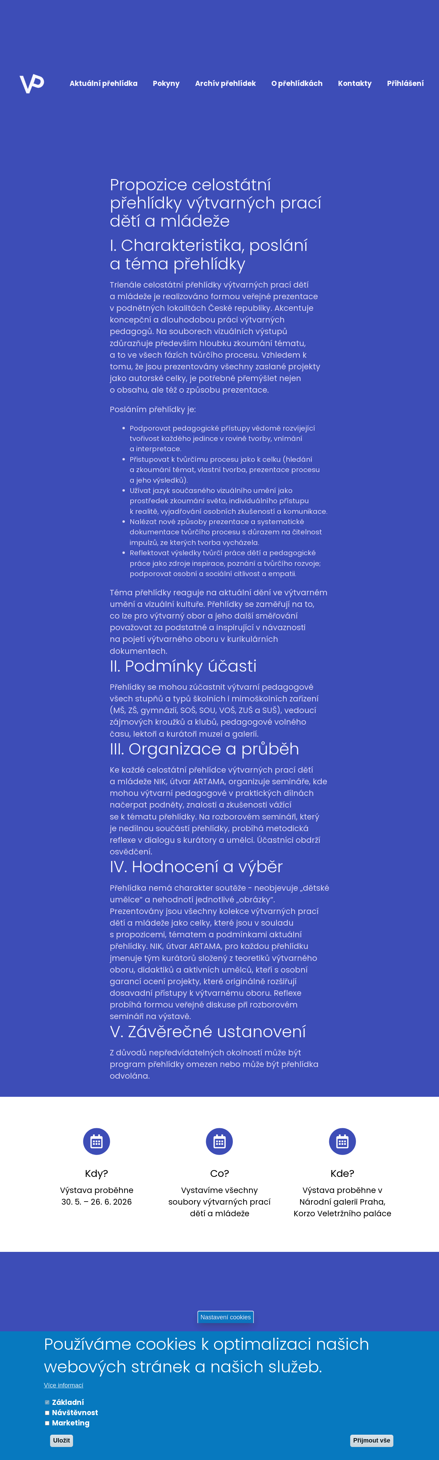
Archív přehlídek (225, 83)
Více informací (63, 1385)
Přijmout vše (371, 1440)
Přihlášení (405, 83)
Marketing (71, 1423)
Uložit (61, 1440)
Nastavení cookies (225, 1317)
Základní (68, 1402)
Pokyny (166, 83)
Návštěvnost (75, 1413)
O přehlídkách (297, 83)
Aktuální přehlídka (104, 83)
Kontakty (355, 83)
